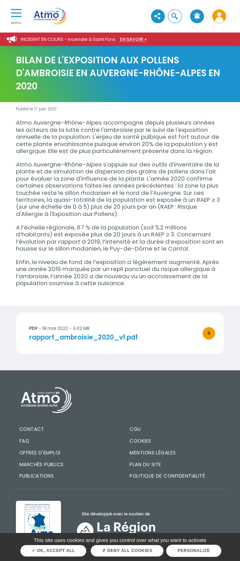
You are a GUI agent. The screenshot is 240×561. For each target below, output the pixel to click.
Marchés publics (41, 464)
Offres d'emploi (40, 452)
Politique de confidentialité (167, 475)
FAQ (24, 440)
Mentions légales (153, 452)
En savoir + (133, 39)
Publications (36, 475)
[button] (174, 16)
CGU (135, 429)
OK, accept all (53, 550)
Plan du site (145, 464)
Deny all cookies (127, 550)
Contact (31, 429)
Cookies (140, 440)
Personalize (194, 550)
